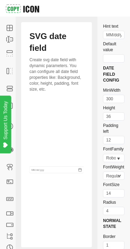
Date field (11, 199)
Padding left (110, 128)
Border (109, 236)
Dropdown (11, 224)
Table (11, 28)
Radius (109, 202)
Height (109, 107)
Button (11, 167)
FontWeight (113, 167)
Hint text (110, 26)
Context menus (11, 88)
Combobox (11, 213)
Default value (109, 47)
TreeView (11, 236)
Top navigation (11, 53)
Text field (11, 181)
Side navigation (11, 71)
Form (11, 39)
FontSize (111, 184)
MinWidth (111, 90)
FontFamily (113, 149)
